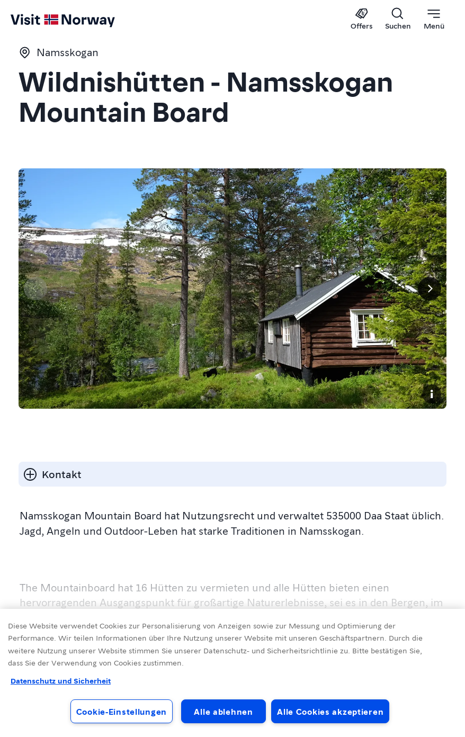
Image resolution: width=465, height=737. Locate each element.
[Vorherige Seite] (35, 288)
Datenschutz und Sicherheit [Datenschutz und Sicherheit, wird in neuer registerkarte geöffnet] (61, 680)
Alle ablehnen (223, 711)
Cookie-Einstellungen (121, 711)
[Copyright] (431, 393)
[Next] (429, 288)
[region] (232, 673)
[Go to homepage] (30, 19)
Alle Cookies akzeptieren (330, 711)
